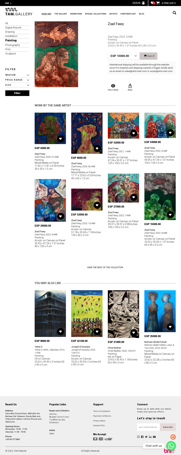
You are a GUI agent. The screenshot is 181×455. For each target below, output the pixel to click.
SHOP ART (46, 14)
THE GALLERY (63, 14)
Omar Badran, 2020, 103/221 (123, 350)
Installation (11, 35)
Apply (51, 433)
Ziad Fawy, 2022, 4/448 (156, 232)
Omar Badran (115, 347)
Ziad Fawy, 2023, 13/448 (84, 222)
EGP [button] (8, 3)
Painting (11, 40)
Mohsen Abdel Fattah (156, 341)
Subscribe (168, 426)
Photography (12, 44)
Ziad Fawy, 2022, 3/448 (156, 150)
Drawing (9, 31)
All (6, 23)
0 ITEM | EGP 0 (166, 3)
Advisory (53, 414)
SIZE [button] (8, 84)
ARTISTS (124, 14)
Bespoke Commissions (59, 416)
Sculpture (10, 53)
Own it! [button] (149, 55)
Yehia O (39, 346)
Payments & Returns (102, 416)
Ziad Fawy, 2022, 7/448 (120, 214)
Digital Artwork (13, 27)
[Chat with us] (171, 446)
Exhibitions (54, 422)
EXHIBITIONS (81, 14)
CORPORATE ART (141, 14)
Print (7, 49)
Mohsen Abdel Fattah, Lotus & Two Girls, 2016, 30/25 (159, 346)
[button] (17, 74)
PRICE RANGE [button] (14, 79)
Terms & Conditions (101, 411)
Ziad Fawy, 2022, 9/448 (47, 234)
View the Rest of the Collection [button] (105, 267)
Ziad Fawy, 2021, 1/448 (120, 151)
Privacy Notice (99, 420)
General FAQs (99, 425)
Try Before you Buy (57, 419)
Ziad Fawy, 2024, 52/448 (84, 166)
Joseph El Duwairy (81, 346)
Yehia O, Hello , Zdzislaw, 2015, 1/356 (47, 351)
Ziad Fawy (116, 23)
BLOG (157, 14)
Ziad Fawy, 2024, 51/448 (48, 156)
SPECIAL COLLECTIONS (103, 14)
